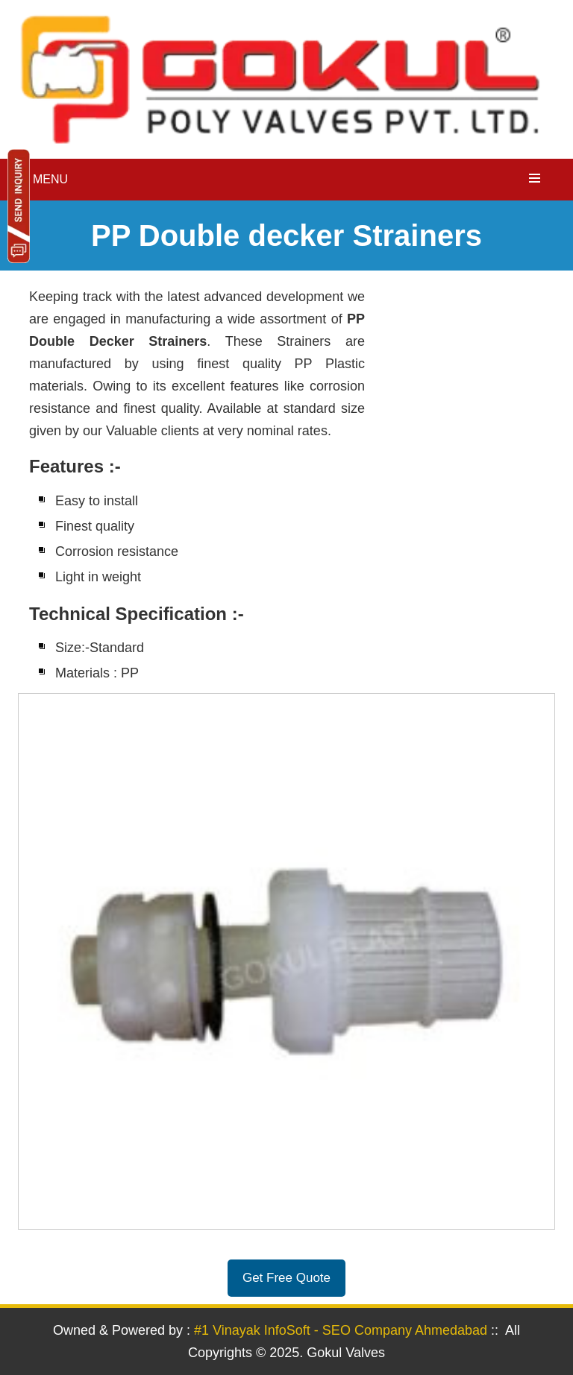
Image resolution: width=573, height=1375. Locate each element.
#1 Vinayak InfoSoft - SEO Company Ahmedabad (340, 1330)
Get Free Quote (286, 1278)
